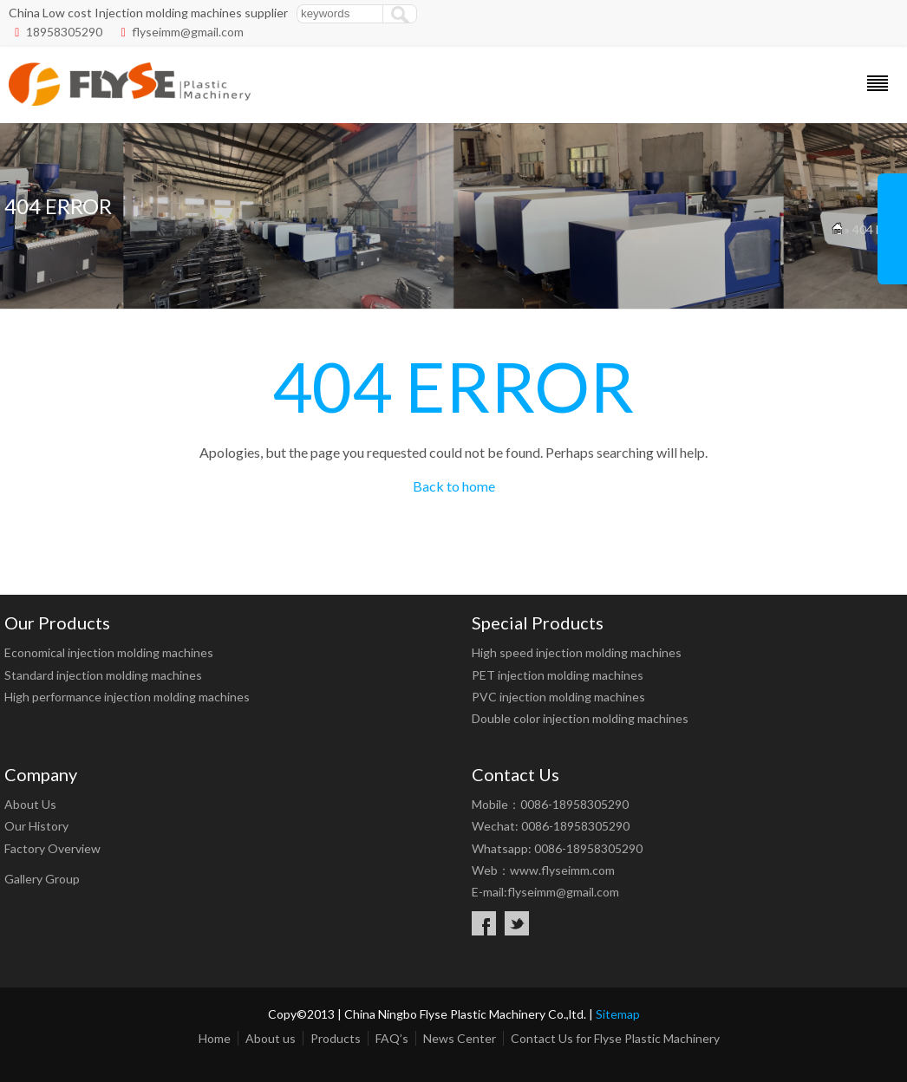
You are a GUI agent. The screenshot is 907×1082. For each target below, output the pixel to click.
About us (270, 1038)
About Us (30, 804)
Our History (36, 825)
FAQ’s (391, 1038)
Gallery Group (42, 878)
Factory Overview (52, 848)
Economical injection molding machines (108, 652)
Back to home (454, 486)
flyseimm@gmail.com (188, 31)
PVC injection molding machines (558, 696)
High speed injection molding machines (577, 652)
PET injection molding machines (557, 675)
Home (215, 1038)
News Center (459, 1038)
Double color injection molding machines (580, 718)
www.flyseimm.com (562, 870)
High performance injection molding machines (127, 696)
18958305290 (64, 31)
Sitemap (618, 1014)
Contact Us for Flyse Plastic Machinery (615, 1038)
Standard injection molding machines (103, 675)
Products (335, 1038)
